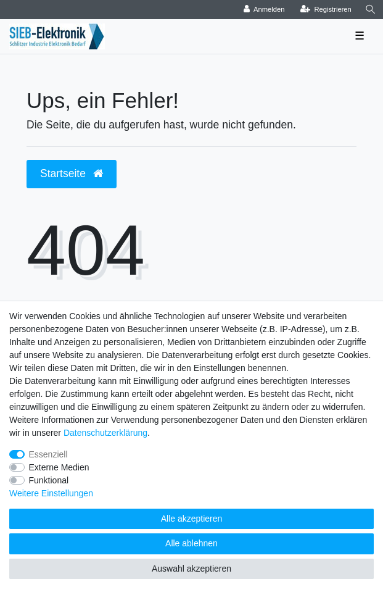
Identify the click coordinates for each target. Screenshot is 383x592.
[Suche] (370, 9)
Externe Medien (59, 467)
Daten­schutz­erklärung (105, 433)
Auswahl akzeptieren (191, 568)
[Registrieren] (326, 9)
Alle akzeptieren (192, 518)
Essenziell (48, 454)
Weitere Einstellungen (51, 493)
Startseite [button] (71, 173)
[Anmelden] (264, 9)
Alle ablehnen (191, 543)
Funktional (49, 480)
